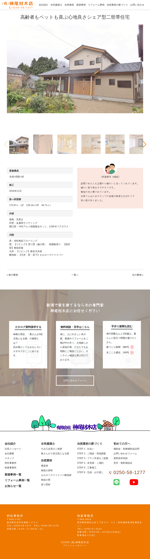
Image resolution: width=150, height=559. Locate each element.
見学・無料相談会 (123, 463)
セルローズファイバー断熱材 (56, 475)
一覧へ (75, 275)
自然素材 (69, 5)
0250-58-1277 (129, 472)
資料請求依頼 (121, 458)
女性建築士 (56, 5)
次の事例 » (137, 275)
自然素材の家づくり (117, 5)
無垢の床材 (47, 470)
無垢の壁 (45, 480)
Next (144, 144)
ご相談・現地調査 (91, 453)
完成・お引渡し (90, 472)
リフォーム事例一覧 (17, 480)
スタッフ (9, 458)
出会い (85, 449)
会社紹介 (43, 5)
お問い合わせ (137, 5)
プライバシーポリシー (75, 545)
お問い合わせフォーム (75, 380)
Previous (5, 144)
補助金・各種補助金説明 (126, 449)
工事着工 (87, 467)
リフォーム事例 (96, 5)
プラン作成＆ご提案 (92, 458)
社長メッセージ (13, 449)
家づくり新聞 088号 (117, 347)
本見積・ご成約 (90, 463)
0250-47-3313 (93, 529)
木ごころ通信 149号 (117, 352)
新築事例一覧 (13, 474)
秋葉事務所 (10, 467)
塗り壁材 (45, 484)
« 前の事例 (12, 275)
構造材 (44, 465)
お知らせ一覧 (13, 486)
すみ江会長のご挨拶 (51, 449)
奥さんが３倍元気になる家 (55, 453)
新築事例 (81, 5)
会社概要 (9, 453)
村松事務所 (10, 463)
